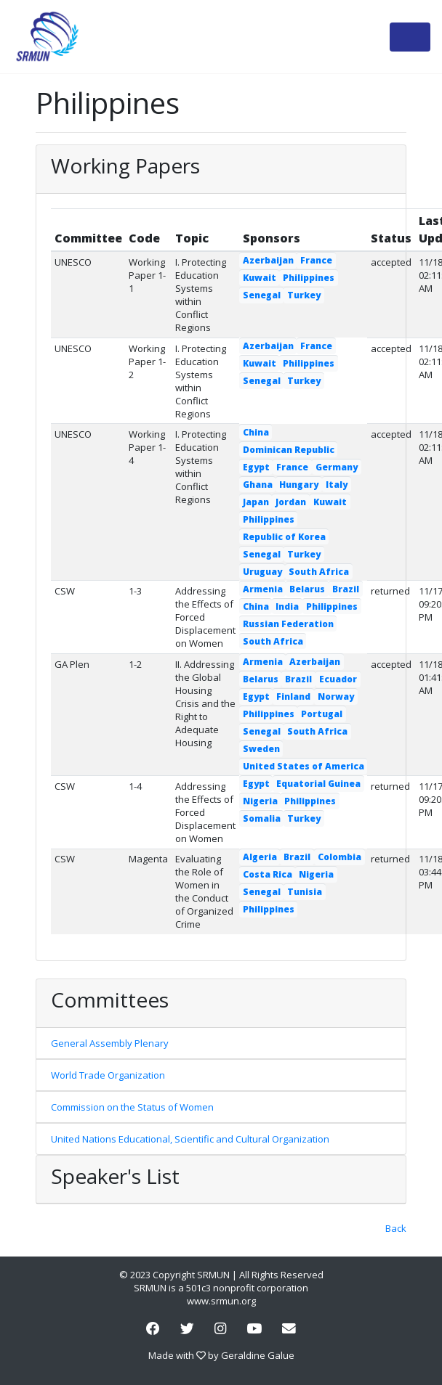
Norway (336, 696)
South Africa (319, 571)
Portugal (321, 714)
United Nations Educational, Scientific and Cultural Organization (190, 1138)
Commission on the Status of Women (132, 1107)
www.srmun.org (221, 1300)
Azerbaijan (268, 260)
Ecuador (338, 679)
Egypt (256, 467)
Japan (256, 502)
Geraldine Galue (257, 1355)
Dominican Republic (288, 450)
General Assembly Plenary (110, 1043)
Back (395, 1228)
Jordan (291, 502)
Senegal (262, 295)
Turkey (304, 295)
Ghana (258, 484)
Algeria (260, 857)
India (287, 606)
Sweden (261, 749)
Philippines (308, 277)
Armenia (263, 589)
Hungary (298, 484)
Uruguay (262, 571)
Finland (293, 696)
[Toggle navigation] (410, 37)
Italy (336, 484)
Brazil (345, 589)
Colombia (339, 857)
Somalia (262, 818)
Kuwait (259, 277)
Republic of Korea (284, 537)
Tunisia (304, 892)
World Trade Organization (108, 1075)
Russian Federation (288, 624)
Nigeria (260, 801)
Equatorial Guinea (318, 783)
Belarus (307, 589)
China (256, 432)
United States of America (303, 766)
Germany (337, 467)
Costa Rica (267, 874)
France (316, 260)
